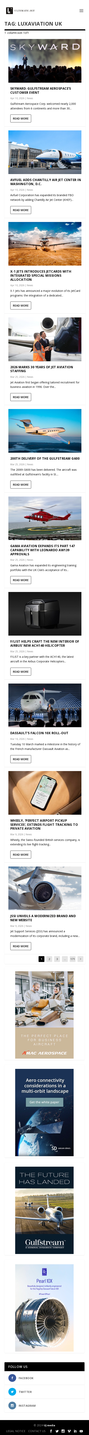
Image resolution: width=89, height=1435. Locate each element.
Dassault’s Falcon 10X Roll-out (39, 733)
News (30, 98)
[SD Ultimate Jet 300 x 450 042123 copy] (44, 1155)
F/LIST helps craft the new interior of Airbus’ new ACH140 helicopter (44, 643)
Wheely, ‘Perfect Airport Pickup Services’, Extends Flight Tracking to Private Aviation (44, 824)
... (65, 959)
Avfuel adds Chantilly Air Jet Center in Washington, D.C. (45, 182)
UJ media (49, 1425)
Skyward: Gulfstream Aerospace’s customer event (40, 90)
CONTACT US (37, 1431)
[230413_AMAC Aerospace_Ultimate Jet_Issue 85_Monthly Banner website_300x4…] (44, 1057)
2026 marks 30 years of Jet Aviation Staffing (41, 369)
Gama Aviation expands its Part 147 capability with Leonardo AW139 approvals (42, 550)
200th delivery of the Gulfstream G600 (45, 458)
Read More (21, 118)
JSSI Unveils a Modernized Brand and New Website (43, 918)
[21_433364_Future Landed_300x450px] (44, 1253)
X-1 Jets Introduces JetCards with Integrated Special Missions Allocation (40, 275)
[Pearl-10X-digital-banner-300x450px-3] (44, 1350)
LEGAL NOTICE (15, 1431)
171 (72, 959)
